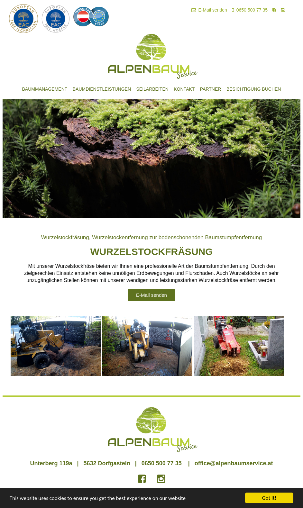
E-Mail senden (209, 10)
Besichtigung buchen (253, 89)
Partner (210, 89)
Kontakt (184, 89)
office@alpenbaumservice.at (234, 463)
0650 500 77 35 (250, 10)
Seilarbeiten (152, 89)
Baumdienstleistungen (102, 89)
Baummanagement (45, 89)
